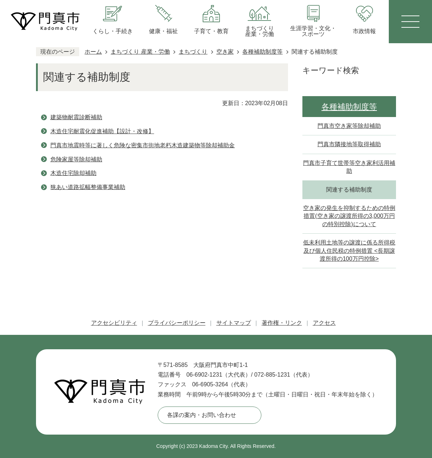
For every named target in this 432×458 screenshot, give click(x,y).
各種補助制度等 (262, 52)
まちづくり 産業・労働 (140, 52)
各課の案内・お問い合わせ (201, 415)
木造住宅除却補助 (73, 173)
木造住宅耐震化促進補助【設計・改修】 (102, 131)
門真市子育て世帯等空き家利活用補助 (349, 167)
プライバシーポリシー (177, 323)
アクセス (324, 323)
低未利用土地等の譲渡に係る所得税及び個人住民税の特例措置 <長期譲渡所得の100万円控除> (349, 250)
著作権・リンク (282, 323)
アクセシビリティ (114, 323)
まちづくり (193, 52)
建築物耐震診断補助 (76, 117)
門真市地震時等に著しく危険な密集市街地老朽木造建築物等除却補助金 (142, 145)
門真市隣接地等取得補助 (349, 144)
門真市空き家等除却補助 (349, 126)
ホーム (93, 52)
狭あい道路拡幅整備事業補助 (87, 187)
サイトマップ (233, 323)
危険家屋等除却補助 (76, 159)
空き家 (225, 52)
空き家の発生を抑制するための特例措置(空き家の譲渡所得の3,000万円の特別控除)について (349, 216)
